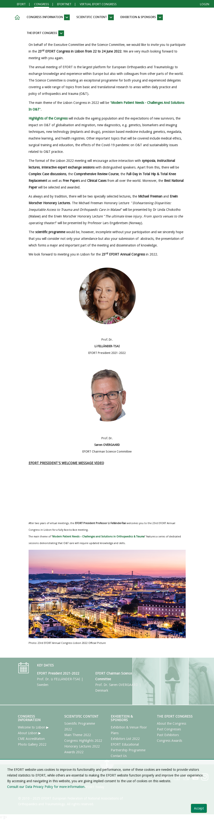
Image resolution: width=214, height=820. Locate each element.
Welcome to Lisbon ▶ (33, 727)
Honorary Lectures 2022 (82, 746)
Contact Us (119, 756)
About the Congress (171, 723)
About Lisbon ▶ (29, 733)
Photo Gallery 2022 (32, 744)
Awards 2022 (74, 752)
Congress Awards (169, 741)
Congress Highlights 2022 (83, 741)
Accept (199, 808)
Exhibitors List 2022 (125, 739)
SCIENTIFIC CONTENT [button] (95, 17)
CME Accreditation (31, 739)
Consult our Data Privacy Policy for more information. (46, 787)
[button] (16, 17)
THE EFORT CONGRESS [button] (45, 33)
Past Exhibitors (168, 735)
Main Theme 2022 (77, 735)
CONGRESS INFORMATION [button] (48, 17)
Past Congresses (169, 729)
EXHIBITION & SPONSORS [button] (141, 17)
